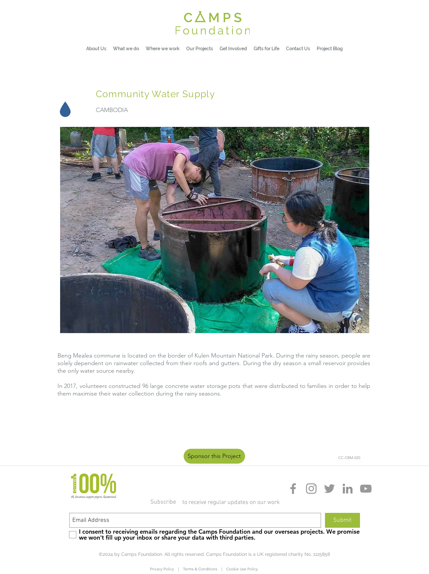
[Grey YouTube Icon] (366, 488)
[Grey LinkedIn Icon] (347, 488)
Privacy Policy (164, 568)
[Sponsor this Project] (214, 456)
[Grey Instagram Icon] (311, 488)
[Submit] (342, 520)
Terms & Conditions (200, 568)
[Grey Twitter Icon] (329, 488)
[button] (126, 49)
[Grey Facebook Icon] (293, 488)
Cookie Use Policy (240, 568)
